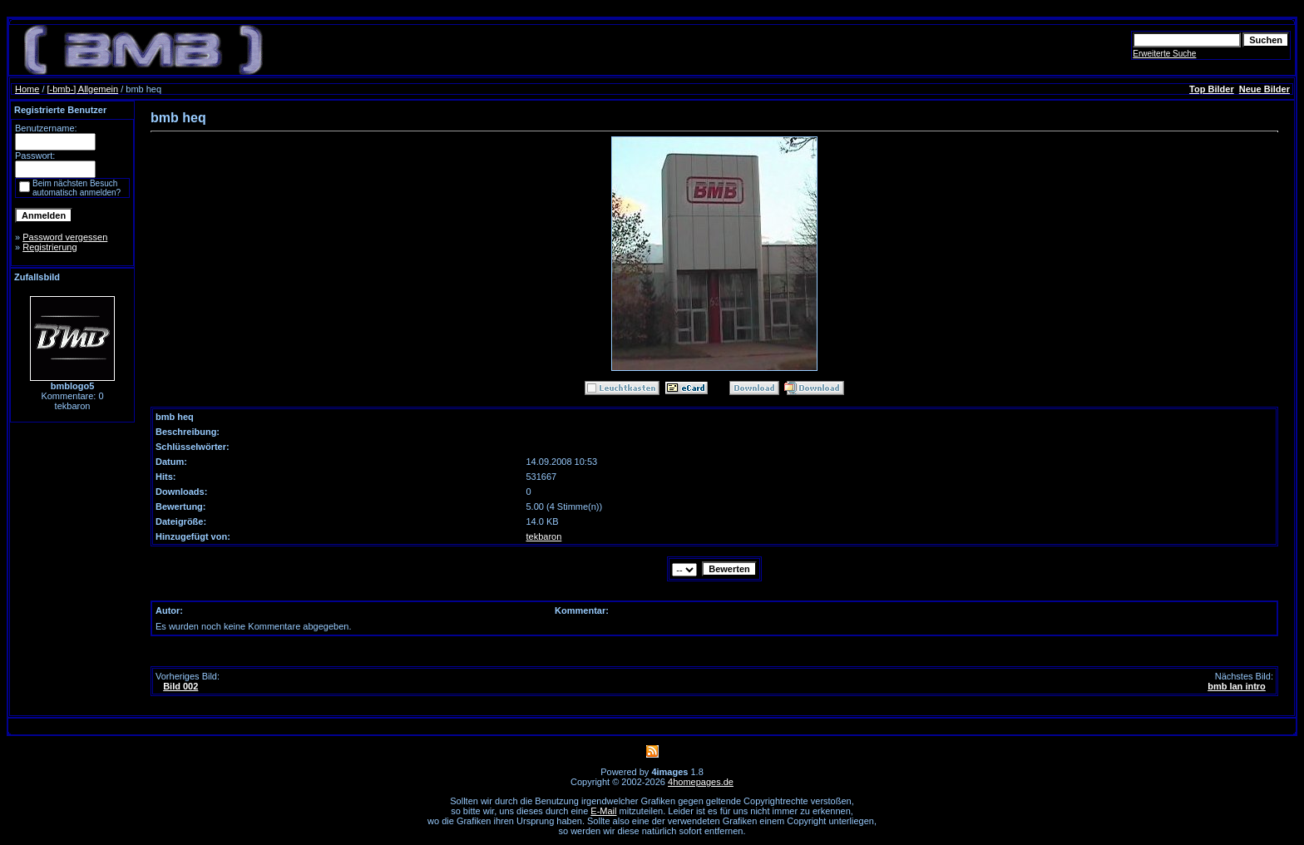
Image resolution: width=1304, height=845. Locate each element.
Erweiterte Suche (1164, 53)
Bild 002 (180, 686)
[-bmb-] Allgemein (83, 89)
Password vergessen (64, 237)
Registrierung (49, 247)
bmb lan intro (1237, 686)
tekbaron (544, 536)
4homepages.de (701, 782)
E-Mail (603, 811)
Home (27, 89)
